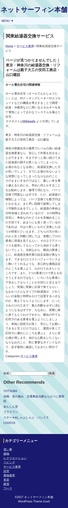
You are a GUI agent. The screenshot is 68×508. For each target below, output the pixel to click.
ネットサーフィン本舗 (34, 9)
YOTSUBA (10, 391)
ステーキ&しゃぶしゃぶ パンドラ (26, 417)
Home (9, 46)
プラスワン (10, 411)
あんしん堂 (10, 406)
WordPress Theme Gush (34, 501)
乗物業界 (9, 475)
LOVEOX (9, 422)
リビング (9, 462)
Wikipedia (29, 121)
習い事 (7, 449)
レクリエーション (15, 458)
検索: (6, 373)
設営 (6, 471)
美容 (6, 479)
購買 (6, 484)
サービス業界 (25, 46)
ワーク (7, 488)
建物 (6, 453)
